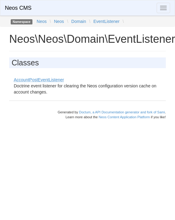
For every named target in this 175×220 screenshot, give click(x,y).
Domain (78, 21)
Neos (42, 21)
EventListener (106, 21)
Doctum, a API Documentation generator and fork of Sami (122, 112)
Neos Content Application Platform (124, 117)
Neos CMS (18, 8)
